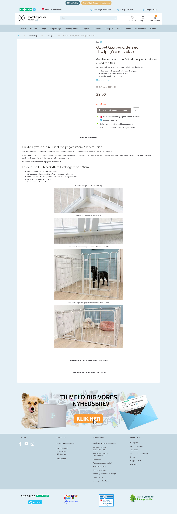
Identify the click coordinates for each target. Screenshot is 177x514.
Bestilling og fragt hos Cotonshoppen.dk (100, 454)
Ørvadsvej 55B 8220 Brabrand (61, 453)
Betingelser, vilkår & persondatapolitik (99, 449)
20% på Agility (72, 3)
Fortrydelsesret (98, 477)
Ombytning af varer (99, 470)
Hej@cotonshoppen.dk (65, 443)
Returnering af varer (99, 466)
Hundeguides (134, 443)
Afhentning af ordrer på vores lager (104, 474)
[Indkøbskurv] (155, 18)
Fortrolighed (97, 459)
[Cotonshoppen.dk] (32, 18)
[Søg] (115, 18)
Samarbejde (134, 450)
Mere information (102, 80)
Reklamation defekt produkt (102, 463)
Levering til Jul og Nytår (101, 481)
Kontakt (132, 457)
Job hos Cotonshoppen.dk (139, 453)
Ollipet (102, 42)
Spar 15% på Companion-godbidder (96, 3)
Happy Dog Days (135, 461)
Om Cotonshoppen (136, 446)
